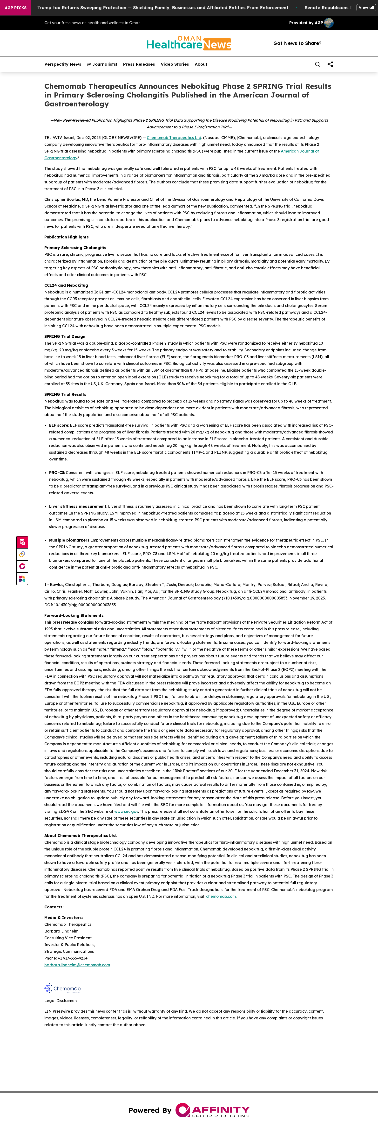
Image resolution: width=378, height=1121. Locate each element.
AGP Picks (16, 7)
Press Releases (139, 64)
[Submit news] (22, 542)
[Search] (317, 64)
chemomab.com (221, 896)
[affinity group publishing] (22, 567)
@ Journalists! (102, 64)
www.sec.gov (126, 811)
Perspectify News (62, 64)
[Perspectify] (22, 555)
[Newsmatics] (22, 579)
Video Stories (175, 64)
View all (366, 7)
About (201, 64)
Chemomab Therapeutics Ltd (174, 137)
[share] (330, 64)
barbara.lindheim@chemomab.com (77, 964)
